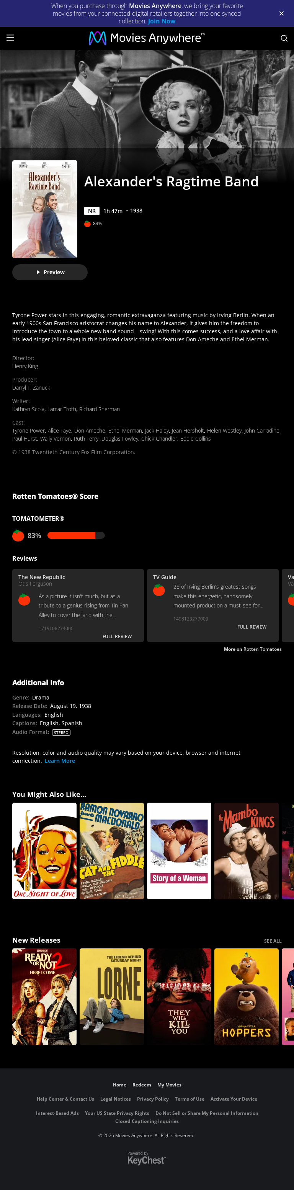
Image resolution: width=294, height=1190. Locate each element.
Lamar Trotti (61, 409)
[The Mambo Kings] (246, 851)
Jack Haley (157, 430)
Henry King (25, 366)
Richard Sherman (99, 409)
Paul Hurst (24, 438)
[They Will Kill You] (179, 996)
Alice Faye (59, 430)
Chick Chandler (159, 438)
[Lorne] (112, 996)
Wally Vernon (55, 438)
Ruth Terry (86, 438)
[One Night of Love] (44, 851)
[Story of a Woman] (179, 851)
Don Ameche (89, 430)
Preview (50, 272)
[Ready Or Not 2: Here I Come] (44, 996)
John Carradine (262, 430)
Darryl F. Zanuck (31, 387)
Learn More (60, 760)
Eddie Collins (195, 438)
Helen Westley (224, 430)
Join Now (162, 21)
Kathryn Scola (28, 409)
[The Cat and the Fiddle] (112, 851)
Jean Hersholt (188, 430)
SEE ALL (273, 941)
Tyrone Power (28, 430)
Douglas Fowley (119, 438)
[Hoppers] (246, 996)
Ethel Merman (125, 430)
